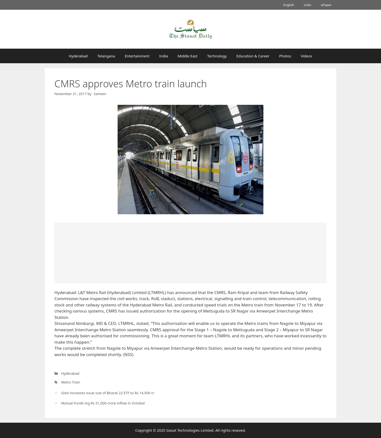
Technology (217, 56)
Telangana (106, 56)
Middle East (188, 56)
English (288, 5)
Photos (285, 56)
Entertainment (137, 56)
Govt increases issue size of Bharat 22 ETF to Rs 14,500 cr (108, 393)
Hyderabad (78, 56)
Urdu (307, 5)
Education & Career (252, 56)
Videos (306, 56)
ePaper (326, 5)
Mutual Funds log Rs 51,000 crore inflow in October (103, 403)
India (163, 56)
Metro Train (70, 382)
